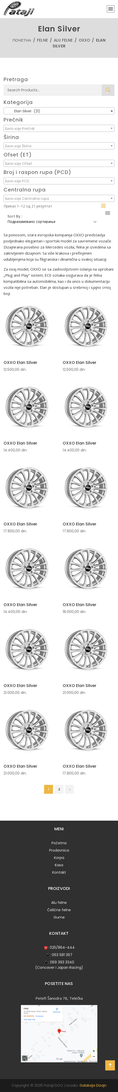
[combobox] (59, 110)
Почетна (21, 40)
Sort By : (14, 216)
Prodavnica (59, 850)
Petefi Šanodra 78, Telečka (59, 998)
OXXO (84, 40)
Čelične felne (59, 909)
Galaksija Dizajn (93, 1085)
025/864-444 (62, 947)
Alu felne (63, 40)
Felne (42, 40)
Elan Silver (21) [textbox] (59, 111)
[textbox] (59, 128)
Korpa (59, 857)
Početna (59, 843)
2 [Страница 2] (59, 789)
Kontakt (59, 872)
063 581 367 (62, 954)
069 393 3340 (62, 962)
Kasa (59, 865)
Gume (59, 917)
